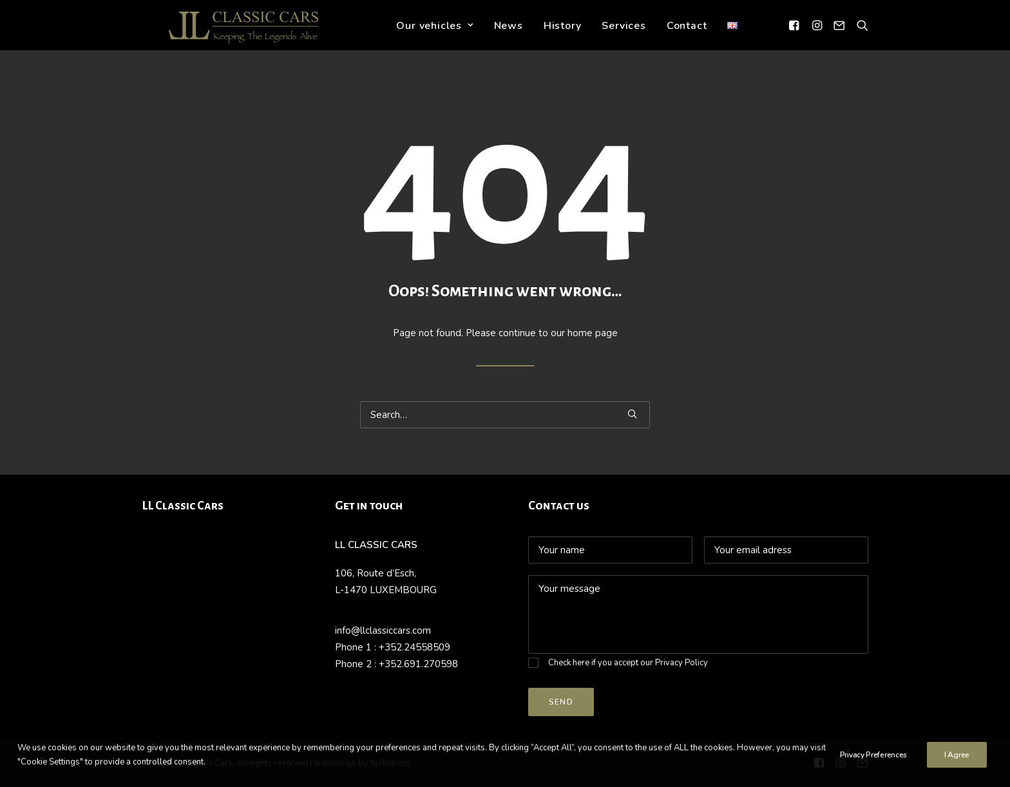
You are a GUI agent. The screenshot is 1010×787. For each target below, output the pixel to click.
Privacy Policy (681, 662)
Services (626, 35)
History (565, 35)
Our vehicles (437, 35)
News (510, 35)
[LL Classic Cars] (239, 34)
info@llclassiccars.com (383, 630)
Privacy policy (172, 629)
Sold (152, 578)
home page (592, 333)
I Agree (956, 757)
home (154, 544)
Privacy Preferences (873, 757)
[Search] (859, 34)
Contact (689, 35)
